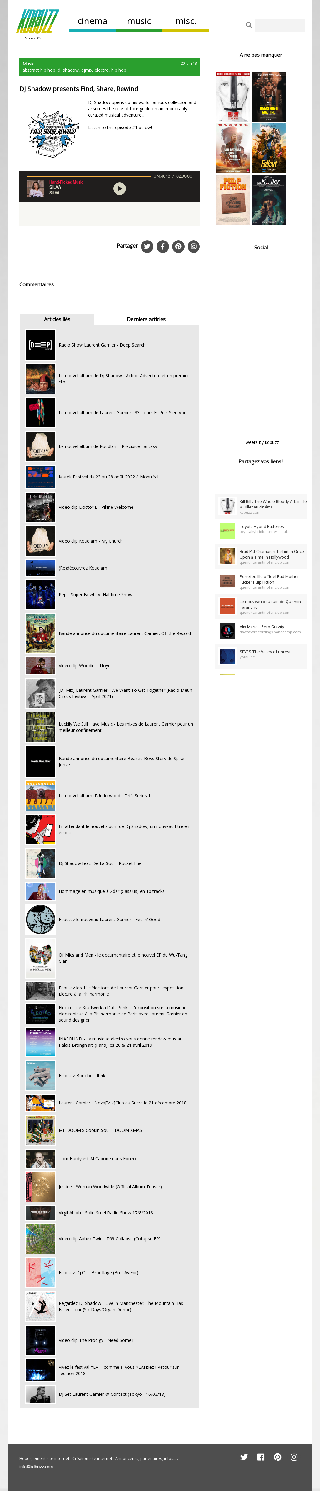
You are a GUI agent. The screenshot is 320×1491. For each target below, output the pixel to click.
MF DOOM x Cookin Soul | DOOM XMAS (100, 1130)
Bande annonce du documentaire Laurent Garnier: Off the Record (125, 633)
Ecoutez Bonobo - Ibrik (82, 1075)
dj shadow (68, 70)
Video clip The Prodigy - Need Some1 (96, 1340)
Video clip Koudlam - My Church (91, 541)
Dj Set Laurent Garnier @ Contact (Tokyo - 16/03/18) (112, 1394)
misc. (186, 21)
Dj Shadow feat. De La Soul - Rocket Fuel (100, 863)
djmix (86, 70)
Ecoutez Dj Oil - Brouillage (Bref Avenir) (98, 1272)
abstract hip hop (38, 70)
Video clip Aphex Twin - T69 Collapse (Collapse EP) (110, 1239)
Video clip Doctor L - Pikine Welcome (96, 507)
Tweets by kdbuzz (261, 442)
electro (102, 70)
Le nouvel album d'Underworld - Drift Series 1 (105, 796)
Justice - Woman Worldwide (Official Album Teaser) (110, 1187)
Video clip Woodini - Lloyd (85, 666)
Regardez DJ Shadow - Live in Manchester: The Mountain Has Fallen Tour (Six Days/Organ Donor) (121, 1306)
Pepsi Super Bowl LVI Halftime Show (95, 594)
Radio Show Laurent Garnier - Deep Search (102, 345)
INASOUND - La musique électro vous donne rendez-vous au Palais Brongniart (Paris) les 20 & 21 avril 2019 (120, 1042)
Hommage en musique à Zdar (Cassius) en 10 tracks (112, 891)
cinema (92, 21)
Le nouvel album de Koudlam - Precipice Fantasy (108, 446)
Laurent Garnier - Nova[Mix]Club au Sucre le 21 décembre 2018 (123, 1103)
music (139, 21)
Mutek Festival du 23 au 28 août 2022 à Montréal (108, 477)
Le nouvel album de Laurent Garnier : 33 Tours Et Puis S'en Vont (123, 412)
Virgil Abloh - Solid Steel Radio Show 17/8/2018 (106, 1213)
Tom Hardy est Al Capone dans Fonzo (97, 1158)
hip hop (118, 70)
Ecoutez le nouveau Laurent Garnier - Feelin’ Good (109, 919)
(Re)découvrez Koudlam (83, 568)
